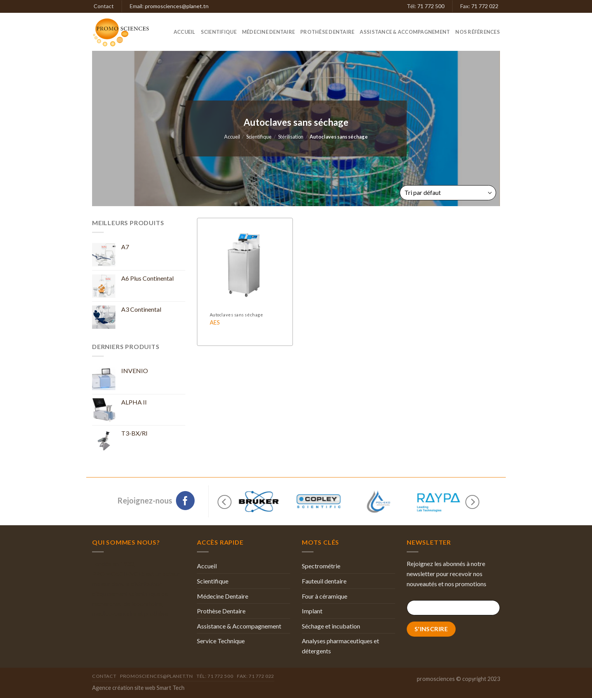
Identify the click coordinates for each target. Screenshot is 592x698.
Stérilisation (290, 137)
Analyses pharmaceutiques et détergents (340, 646)
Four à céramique (324, 596)
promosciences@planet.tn (177, 6)
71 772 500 (430, 6)
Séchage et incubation (331, 626)
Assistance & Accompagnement (405, 32)
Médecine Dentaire (268, 32)
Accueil (184, 32)
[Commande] (448, 192)
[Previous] (225, 501)
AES (215, 322)
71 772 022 (484, 6)
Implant (312, 611)
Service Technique (221, 640)
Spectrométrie (321, 566)
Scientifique (219, 32)
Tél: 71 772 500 (215, 676)
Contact (104, 6)
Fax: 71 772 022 (255, 676)
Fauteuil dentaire (324, 581)
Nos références (477, 32)
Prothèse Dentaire (327, 32)
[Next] (472, 501)
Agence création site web (123, 687)
